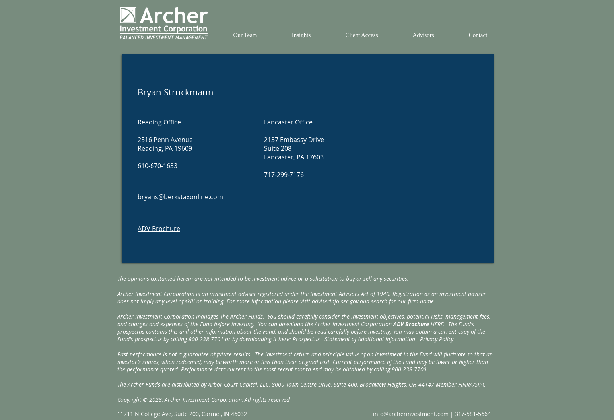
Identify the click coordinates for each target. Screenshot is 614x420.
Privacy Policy (436, 339)
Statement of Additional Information (369, 339)
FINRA (465, 384)
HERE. (438, 324)
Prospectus (307, 339)
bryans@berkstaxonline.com (180, 196)
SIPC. (481, 384)
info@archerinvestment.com (411, 414)
